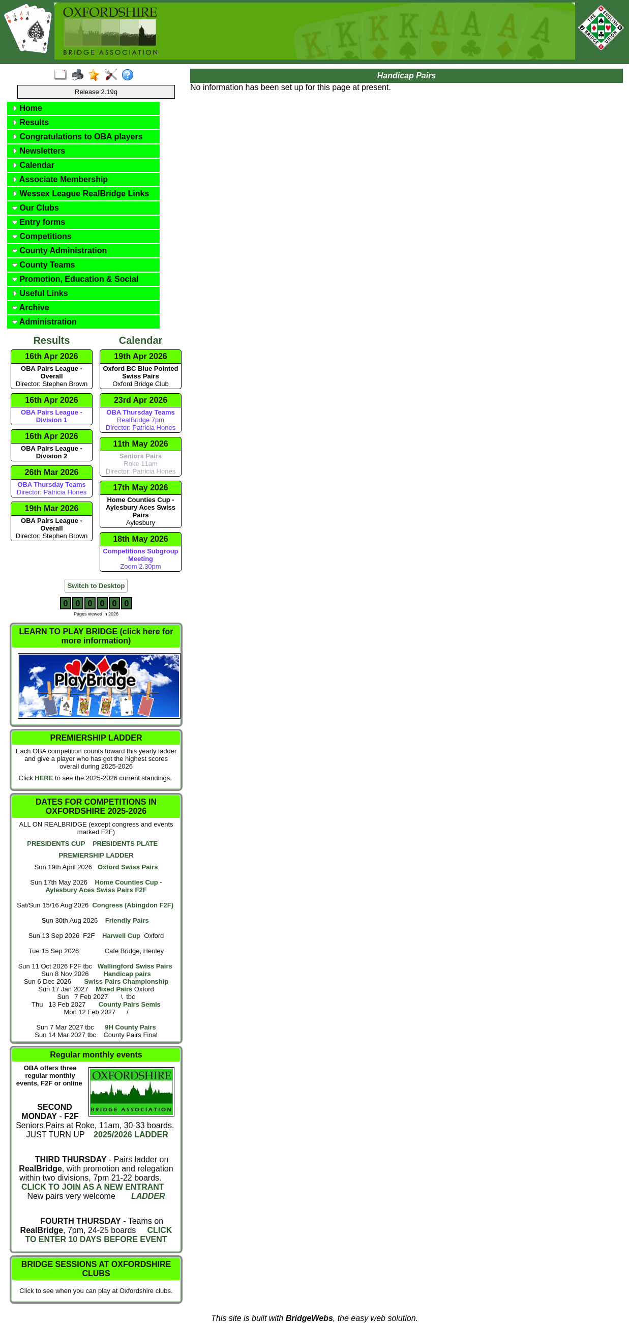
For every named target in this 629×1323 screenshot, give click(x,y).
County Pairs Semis (130, 1004)
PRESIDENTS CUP (56, 843)
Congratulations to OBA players (77, 136)
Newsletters (38, 150)
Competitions (42, 236)
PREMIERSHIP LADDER (95, 855)
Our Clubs (35, 207)
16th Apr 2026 (51, 356)
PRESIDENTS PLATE (125, 843)
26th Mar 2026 (52, 472)
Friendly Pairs (127, 920)
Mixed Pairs (114, 989)
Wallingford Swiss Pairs (135, 966)
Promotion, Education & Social (75, 279)
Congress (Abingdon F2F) (132, 905)
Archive (30, 307)
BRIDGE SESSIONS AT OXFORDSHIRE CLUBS (96, 1269)
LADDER (148, 1196)
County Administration (59, 250)
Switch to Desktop (96, 586)
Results (30, 122)
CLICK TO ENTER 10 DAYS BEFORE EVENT (98, 1235)
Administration (44, 321)
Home (27, 108)
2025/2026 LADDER (130, 1134)
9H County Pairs (130, 1027)
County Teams (43, 264)
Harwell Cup (121, 935)
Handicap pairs (127, 974)
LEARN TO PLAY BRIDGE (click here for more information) (96, 636)
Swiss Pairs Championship (126, 981)
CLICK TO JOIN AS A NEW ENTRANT (92, 1187)
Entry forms (38, 222)
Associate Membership (60, 179)
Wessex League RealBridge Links (80, 193)
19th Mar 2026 (52, 508)
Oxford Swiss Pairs (128, 867)
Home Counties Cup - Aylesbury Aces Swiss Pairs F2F (103, 886)
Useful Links (40, 293)
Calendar (33, 165)
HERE (44, 778)
